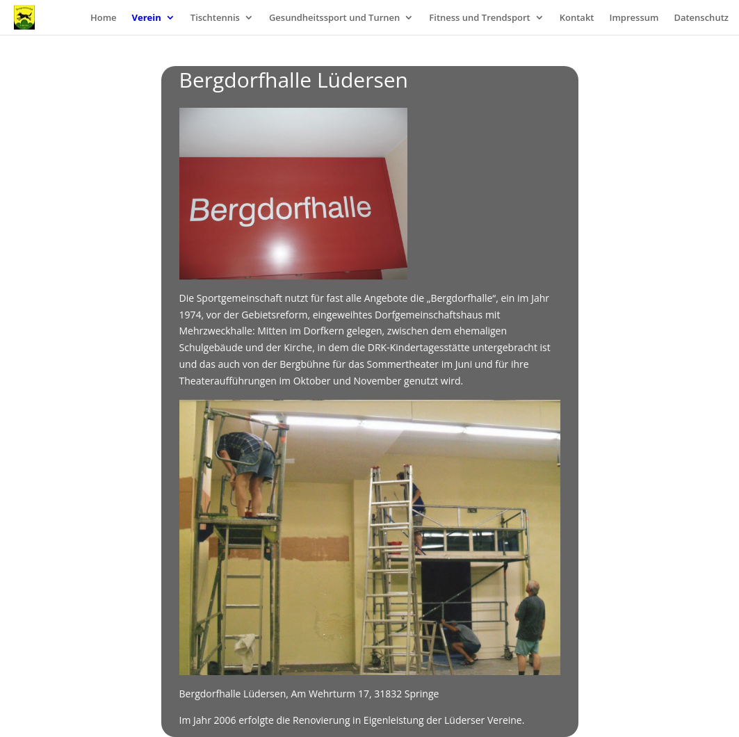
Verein (146, 18)
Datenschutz (701, 18)
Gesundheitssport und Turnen (334, 18)
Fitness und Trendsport (479, 18)
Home (103, 18)
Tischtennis (215, 18)
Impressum (633, 18)
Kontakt (577, 18)
